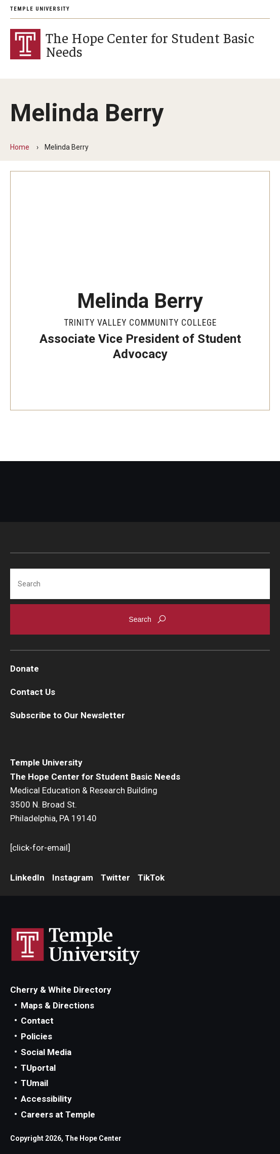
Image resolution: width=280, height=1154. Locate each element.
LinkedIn (27, 877)
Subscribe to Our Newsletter (67, 715)
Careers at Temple (58, 1114)
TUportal (38, 1068)
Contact (37, 1021)
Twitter (115, 877)
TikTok (151, 877)
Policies (36, 1036)
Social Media (46, 1052)
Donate (24, 668)
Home (19, 147)
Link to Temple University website (76, 946)
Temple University (40, 9)
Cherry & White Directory (60, 990)
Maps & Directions (57, 1005)
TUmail (34, 1083)
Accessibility (46, 1099)
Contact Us (32, 692)
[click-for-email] (40, 848)
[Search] (140, 584)
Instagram (72, 877)
